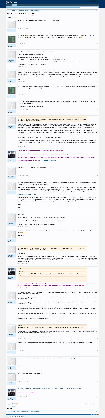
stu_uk (9, 367)
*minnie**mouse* (11, 382)
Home (10, 5)
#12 (97, 238)
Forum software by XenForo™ (16, 416)
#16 (97, 338)
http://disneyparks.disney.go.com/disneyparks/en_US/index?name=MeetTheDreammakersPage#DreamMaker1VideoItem (49, 388)
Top (96, 414)
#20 (97, 396)
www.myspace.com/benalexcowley (27, 194)
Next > (16, 17)
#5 (97, 94)
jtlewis (9, 45)
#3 (97, 66)
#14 (97, 287)
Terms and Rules (96, 416)
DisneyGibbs (11, 160)
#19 (97, 381)
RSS (98, 414)
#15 (97, 320)
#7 (97, 146)
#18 (97, 366)
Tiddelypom (10, 126)
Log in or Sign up (94, 1)
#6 (97, 109)
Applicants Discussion (16, 15)
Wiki (19, 5)
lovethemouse (27, 15)
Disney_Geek (11, 240)
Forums (14, 5)
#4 (97, 81)
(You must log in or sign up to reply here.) (90, 404)
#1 (97, 28)
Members (24, 5)
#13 (97, 263)
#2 (97, 43)
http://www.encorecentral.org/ (47, 160)
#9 (97, 175)
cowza (9, 80)
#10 (97, 209)
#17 (97, 350)
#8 (97, 162)
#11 (97, 226)
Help (91, 414)
